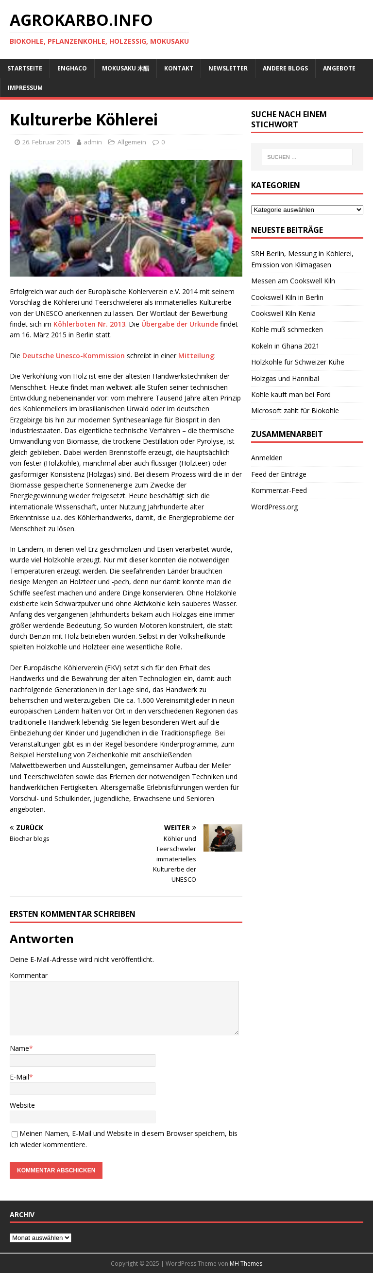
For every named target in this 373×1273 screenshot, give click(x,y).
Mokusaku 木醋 (125, 68)
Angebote (339, 68)
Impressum (25, 88)
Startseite (24, 68)
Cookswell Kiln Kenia (283, 313)
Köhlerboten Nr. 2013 (88, 324)
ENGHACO (72, 68)
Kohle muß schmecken (287, 329)
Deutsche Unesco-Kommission (73, 355)
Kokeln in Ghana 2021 (285, 345)
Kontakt (178, 68)
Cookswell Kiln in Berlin (287, 297)
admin (93, 142)
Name (19, 1048)
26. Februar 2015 (46, 142)
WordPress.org (274, 506)
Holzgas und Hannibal (285, 378)
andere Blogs (285, 68)
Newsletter (228, 68)
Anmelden (267, 457)
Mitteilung (196, 355)
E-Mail (19, 1076)
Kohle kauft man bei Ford (291, 394)
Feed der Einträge (278, 474)
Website (22, 1105)
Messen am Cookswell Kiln (293, 280)
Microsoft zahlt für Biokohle (295, 410)
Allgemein (132, 142)
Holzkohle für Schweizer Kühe (297, 361)
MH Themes (246, 1263)
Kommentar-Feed (279, 490)
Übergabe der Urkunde (178, 324)
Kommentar (29, 975)
